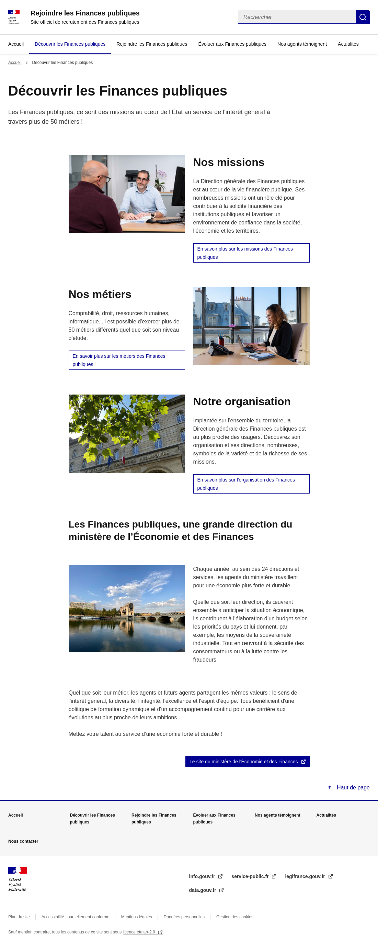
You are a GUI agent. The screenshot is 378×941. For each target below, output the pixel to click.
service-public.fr (250, 876)
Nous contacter (23, 841)
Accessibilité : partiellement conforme (76, 917)
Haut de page (352, 787)
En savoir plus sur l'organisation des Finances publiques (246, 484)
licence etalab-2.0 (139, 932)
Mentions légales (136, 917)
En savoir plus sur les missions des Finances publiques (245, 253)
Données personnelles (184, 917)
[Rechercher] (297, 17)
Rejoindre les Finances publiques (151, 44)
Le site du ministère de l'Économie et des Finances (244, 761)
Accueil (16, 44)
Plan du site (19, 917)
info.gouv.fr (203, 876)
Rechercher (363, 17)
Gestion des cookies (234, 917)
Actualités (348, 44)
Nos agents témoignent (302, 44)
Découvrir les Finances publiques (70, 44)
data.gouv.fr (203, 890)
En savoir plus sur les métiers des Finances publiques (119, 360)
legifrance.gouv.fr (305, 876)
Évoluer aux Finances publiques (232, 44)
